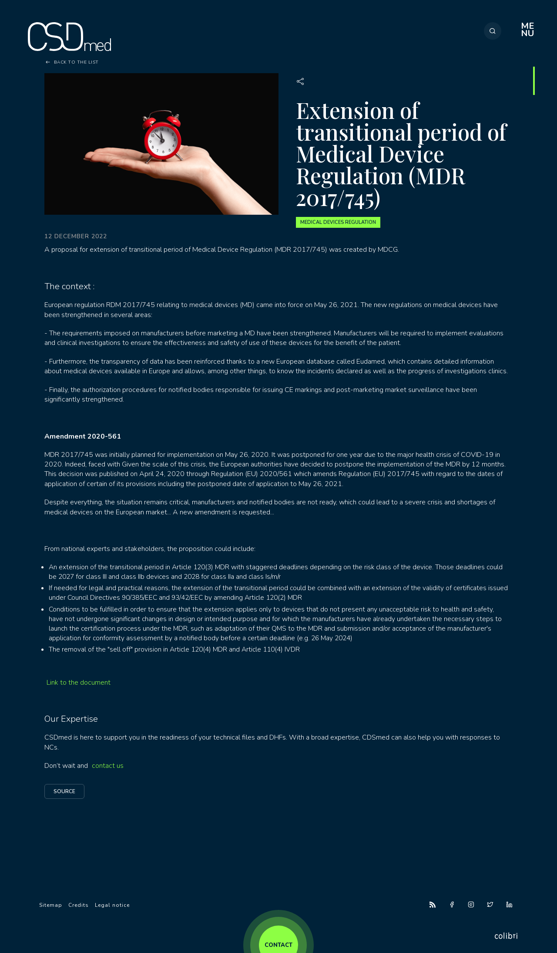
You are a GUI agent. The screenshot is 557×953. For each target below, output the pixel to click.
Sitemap (50, 905)
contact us (108, 766)
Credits (78, 905)
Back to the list (76, 62)
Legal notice (112, 905)
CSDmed (69, 36)
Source (64, 791)
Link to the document (79, 682)
